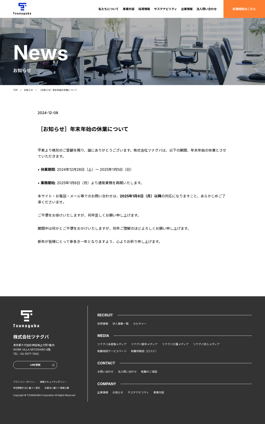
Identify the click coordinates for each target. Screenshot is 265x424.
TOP (15, 89)
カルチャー (139, 323)
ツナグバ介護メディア (175, 344)
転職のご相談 (149, 371)
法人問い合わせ (206, 8)
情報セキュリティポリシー (53, 381)
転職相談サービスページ (112, 351)
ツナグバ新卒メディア (144, 344)
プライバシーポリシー (24, 381)
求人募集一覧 (121, 323)
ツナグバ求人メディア (206, 344)
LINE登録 (42, 364)
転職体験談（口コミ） (144, 351)
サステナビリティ (165, 8)
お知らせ (28, 89)
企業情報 (187, 8)
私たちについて (108, 8)
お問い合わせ (105, 371)
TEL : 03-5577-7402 (26, 353)
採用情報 (144, 8)
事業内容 (128, 8)
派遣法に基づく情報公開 (56, 387)
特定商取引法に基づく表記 (26, 387)
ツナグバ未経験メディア (112, 344)
